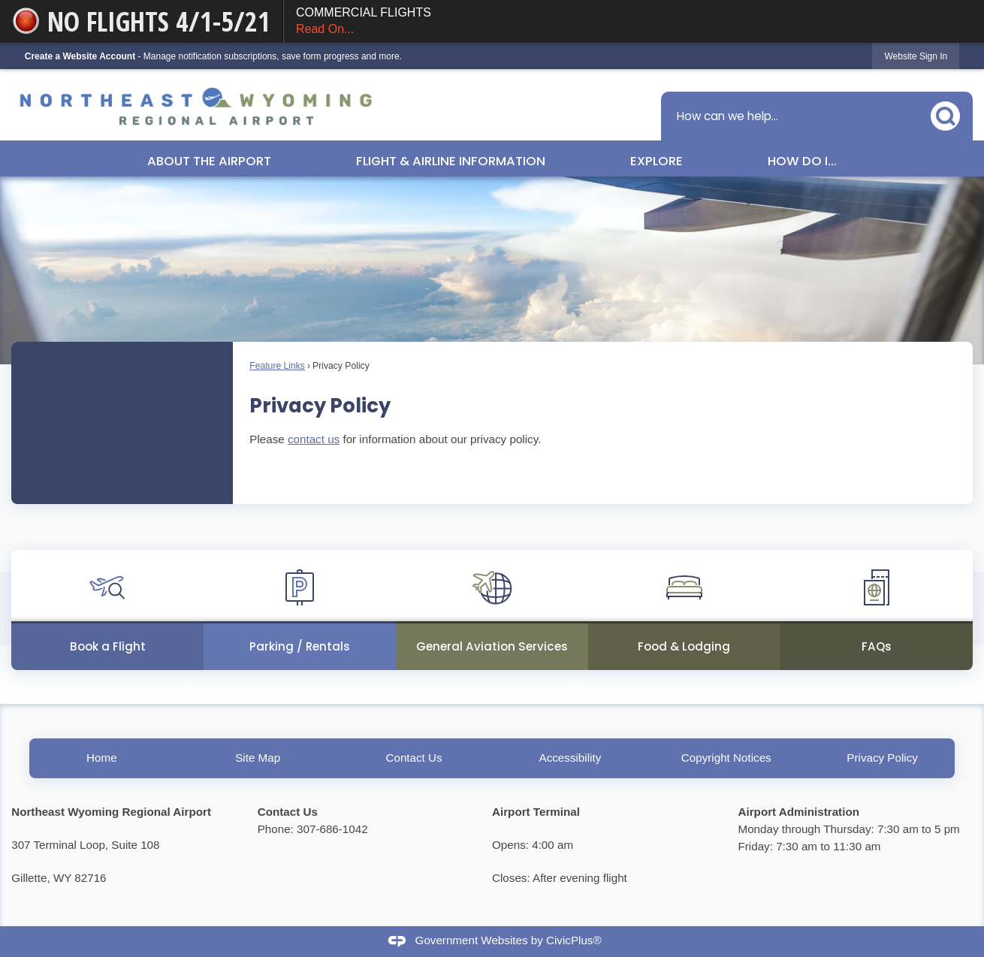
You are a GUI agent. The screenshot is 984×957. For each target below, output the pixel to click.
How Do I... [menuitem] (802, 161)
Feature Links (277, 366)
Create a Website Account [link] (80, 56)
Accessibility (570, 757)
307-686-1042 (332, 829)
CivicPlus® (574, 940)
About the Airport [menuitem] (209, 161)
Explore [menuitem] (656, 161)
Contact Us (413, 757)
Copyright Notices (726, 757)
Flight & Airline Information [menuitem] (450, 161)
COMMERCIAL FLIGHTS (634, 22)
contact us (314, 439)
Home (101, 757)
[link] (915, 56)
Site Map (257, 757)
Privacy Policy (882, 757)
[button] (949, 113)
